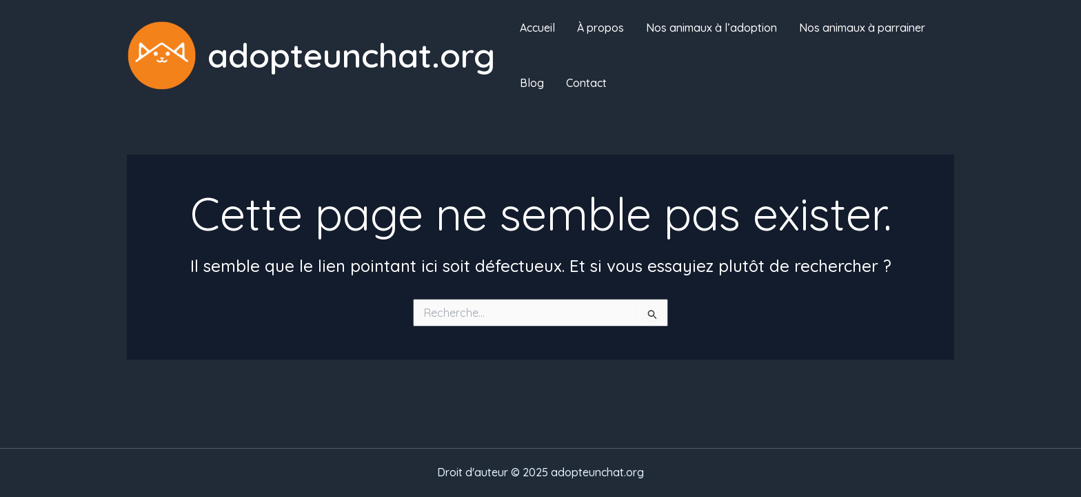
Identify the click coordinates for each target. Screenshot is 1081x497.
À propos (600, 28)
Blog (532, 83)
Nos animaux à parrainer (862, 28)
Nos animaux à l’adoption (711, 28)
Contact (586, 83)
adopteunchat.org (351, 55)
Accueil (537, 28)
